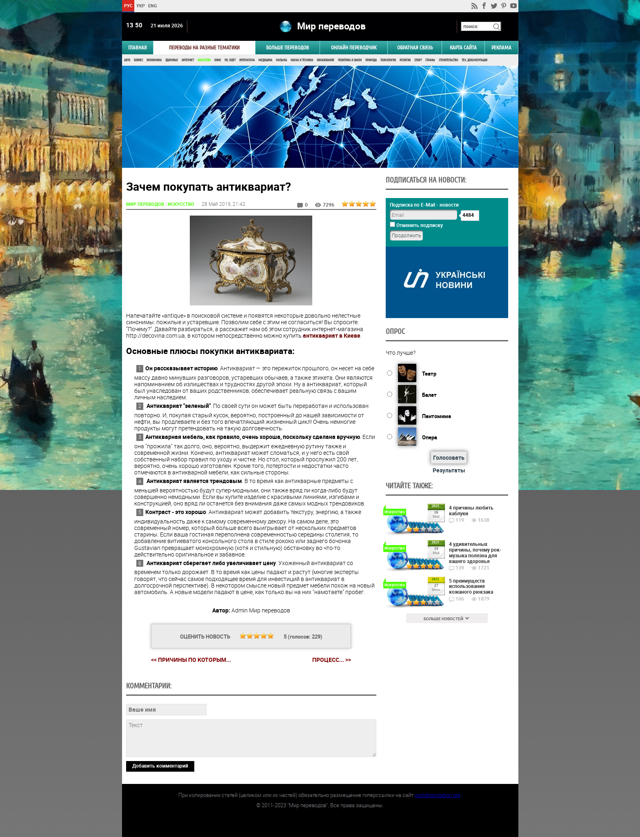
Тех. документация (474, 60)
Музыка (281, 60)
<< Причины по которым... (191, 659)
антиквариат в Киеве (331, 335)
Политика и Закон (350, 60)
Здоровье (171, 60)
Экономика (154, 60)
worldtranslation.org (437, 795)
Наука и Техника (302, 60)
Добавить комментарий (160, 765)
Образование (325, 60)
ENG (152, 5)
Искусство (204, 60)
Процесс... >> (331, 660)
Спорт (418, 60)
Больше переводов (287, 48)
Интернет (188, 60)
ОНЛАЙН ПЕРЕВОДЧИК (353, 48)
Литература (247, 60)
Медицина (265, 60)
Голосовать (448, 457)
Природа (371, 60)
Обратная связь (415, 48)
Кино (217, 60)
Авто (127, 60)
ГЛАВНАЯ (137, 48)
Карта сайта (463, 48)
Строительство (448, 60)
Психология (388, 60)
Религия (405, 60)
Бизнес (138, 60)
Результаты (449, 470)
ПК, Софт (230, 60)
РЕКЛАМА (501, 48)
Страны (430, 60)
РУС (128, 5)
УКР (140, 5)
